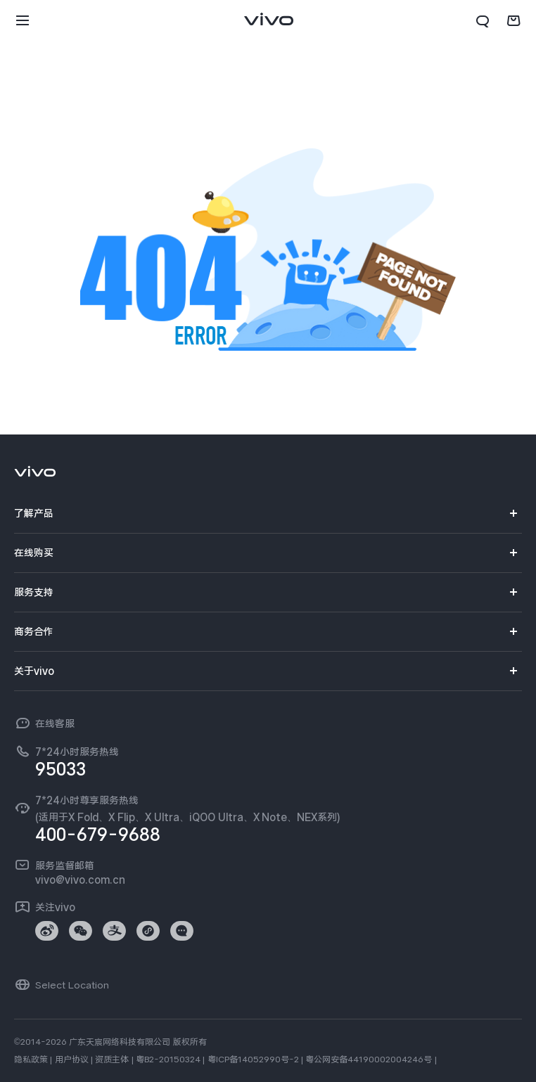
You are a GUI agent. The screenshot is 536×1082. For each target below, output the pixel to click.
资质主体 (112, 1059)
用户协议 (72, 1059)
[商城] (513, 21)
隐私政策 (31, 1059)
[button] (22, 21)
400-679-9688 (97, 834)
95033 (60, 769)
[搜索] (482, 21)
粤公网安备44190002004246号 (368, 1059)
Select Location (72, 985)
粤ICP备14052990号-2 (253, 1059)
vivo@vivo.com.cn (80, 879)
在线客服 (55, 723)
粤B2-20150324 (168, 1059)
